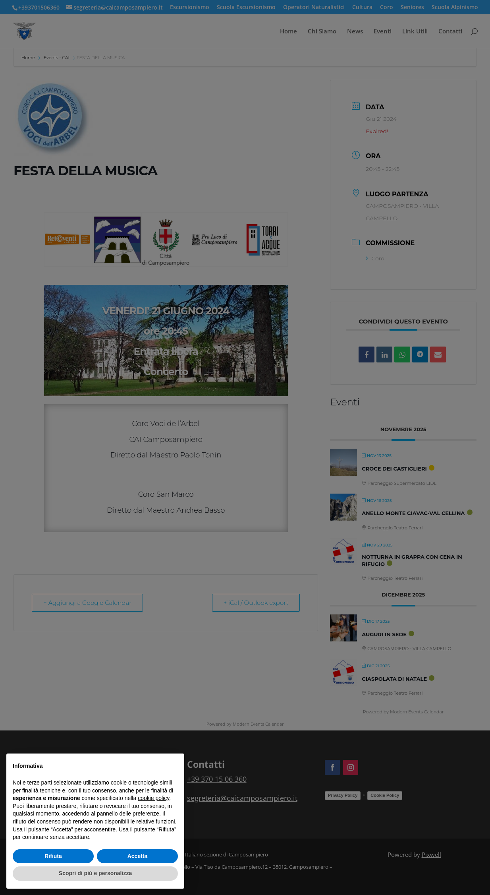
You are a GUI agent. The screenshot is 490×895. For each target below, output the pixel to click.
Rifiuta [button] (53, 856)
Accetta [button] (137, 856)
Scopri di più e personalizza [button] (95, 873)
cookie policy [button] (153, 798)
